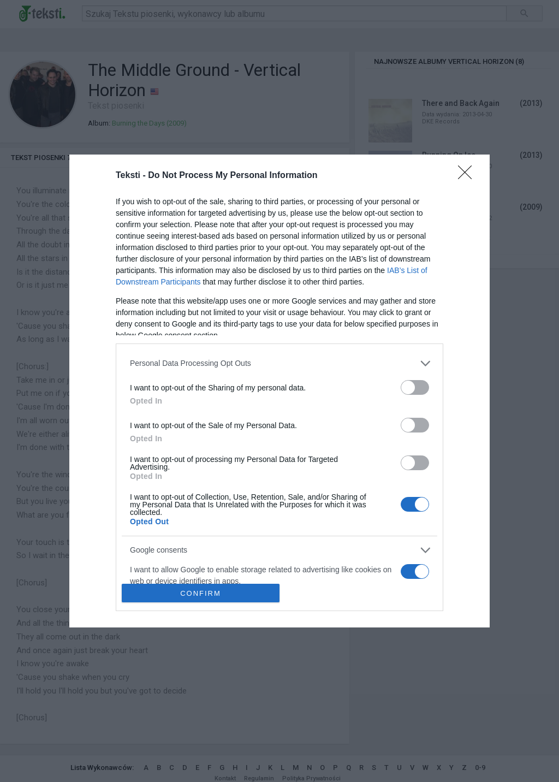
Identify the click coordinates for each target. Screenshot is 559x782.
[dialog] (279, 391)
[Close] (468, 175)
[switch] (415, 387)
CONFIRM (200, 593)
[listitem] (279, 363)
